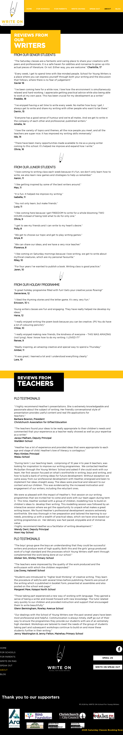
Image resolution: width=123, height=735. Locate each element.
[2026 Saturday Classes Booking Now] (102, 730)
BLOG (3, 674)
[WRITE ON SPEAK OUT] (107, 667)
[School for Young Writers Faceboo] (119, 649)
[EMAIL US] (107, 658)
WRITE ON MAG (8, 661)
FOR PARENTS (7, 657)
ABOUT (4, 670)
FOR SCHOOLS (7, 652)
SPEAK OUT (6, 666)
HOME (3, 648)
